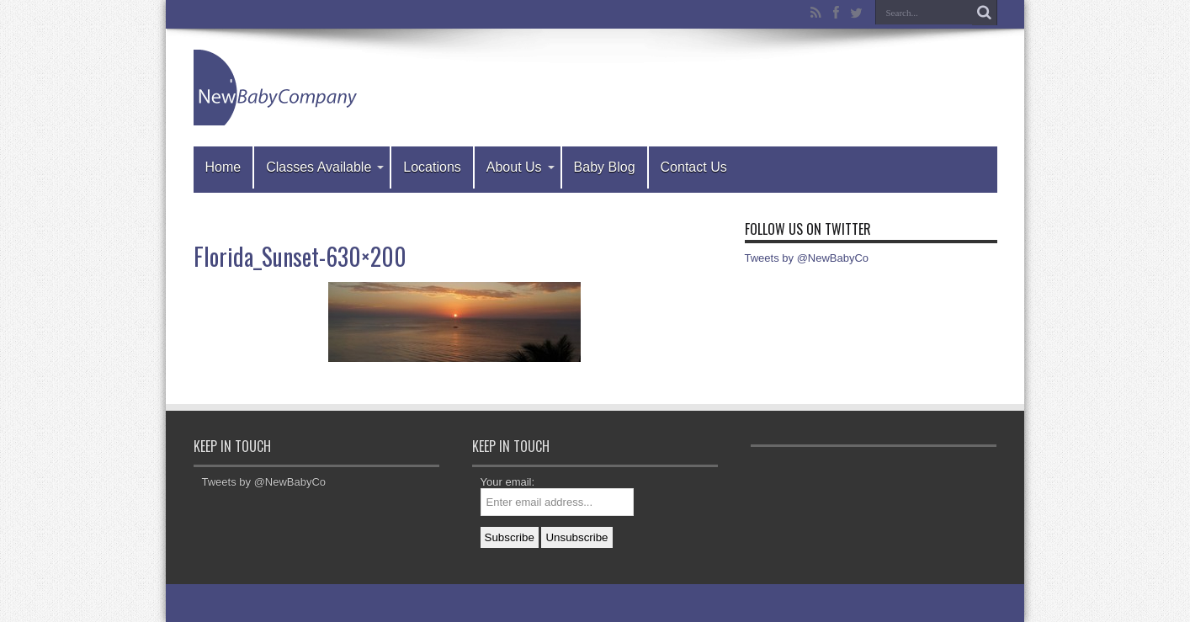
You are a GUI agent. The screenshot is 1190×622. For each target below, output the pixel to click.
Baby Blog (604, 167)
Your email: (508, 482)
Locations (432, 167)
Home (223, 167)
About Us (520, 167)
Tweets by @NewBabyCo (807, 258)
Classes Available (325, 167)
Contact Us (694, 167)
